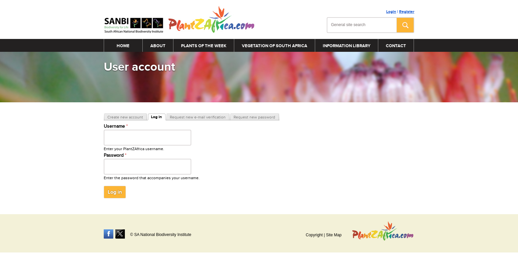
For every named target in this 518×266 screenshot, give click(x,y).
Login (391, 11)
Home (123, 46)
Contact (396, 46)
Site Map (334, 235)
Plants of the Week (203, 46)
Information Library (346, 46)
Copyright (314, 235)
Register (406, 11)
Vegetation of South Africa (274, 46)
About (158, 46)
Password (115, 155)
